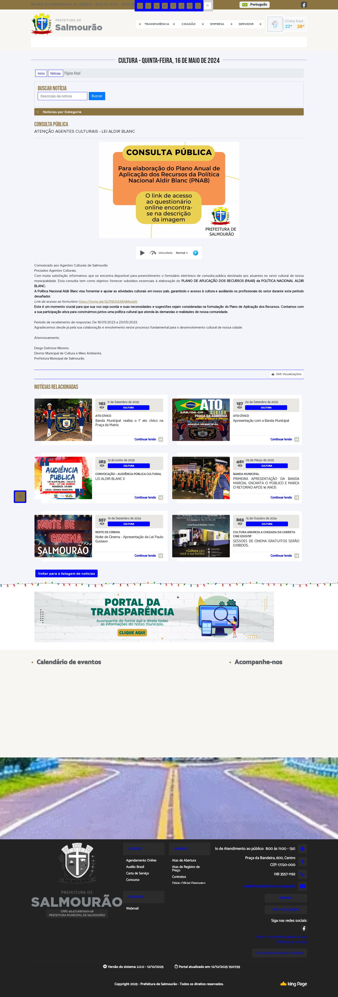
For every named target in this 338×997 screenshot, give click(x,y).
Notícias (55, 73)
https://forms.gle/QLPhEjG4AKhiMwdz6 (108, 301)
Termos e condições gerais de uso (281, 937)
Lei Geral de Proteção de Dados (279, 953)
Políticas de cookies (291, 942)
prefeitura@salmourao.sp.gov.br (269, 886)
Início (41, 73)
